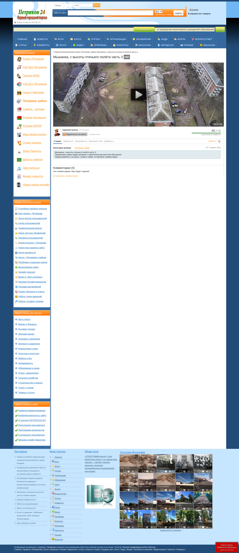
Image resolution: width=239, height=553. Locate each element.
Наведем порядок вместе (26, 500)
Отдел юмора (32, 142)
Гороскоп (171, 549)
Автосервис (90, 471)
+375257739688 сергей (95, 456)
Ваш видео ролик (34, 134)
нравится (212, 141)
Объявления (37, 549)
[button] (57, 141)
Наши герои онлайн (36, 184)
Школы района (33, 159)
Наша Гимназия (33, 92)
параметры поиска (163, 14)
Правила (26, 549)
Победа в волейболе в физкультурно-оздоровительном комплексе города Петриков (31, 460)
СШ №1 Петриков (34, 84)
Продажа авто (107, 549)
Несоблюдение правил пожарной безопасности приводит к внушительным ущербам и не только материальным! (31, 483)
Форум (129, 549)
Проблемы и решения (143, 549)
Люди (123, 549)
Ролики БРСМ (32, 125)
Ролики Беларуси (34, 117)
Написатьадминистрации (227, 547)
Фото (117, 549)
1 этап (109, 456)
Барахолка (72, 549)
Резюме (63, 549)
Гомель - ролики (34, 109)
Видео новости (33, 176)
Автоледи (98, 465)
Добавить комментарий (67, 176)
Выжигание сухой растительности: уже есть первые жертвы (30, 493)
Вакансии (54, 549)
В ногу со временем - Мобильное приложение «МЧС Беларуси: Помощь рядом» (30, 515)
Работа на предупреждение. (27, 504)
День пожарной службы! (26, 523)
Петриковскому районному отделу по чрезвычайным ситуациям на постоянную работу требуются (31, 471)
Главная (57, 52)
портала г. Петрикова (47, 547)
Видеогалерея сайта (71, 52)
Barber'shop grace (93, 459)
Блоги (46, 549)
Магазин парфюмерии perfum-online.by (139, 547)
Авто (93, 462)
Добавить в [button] (109, 141)
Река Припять (32, 151)
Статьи (81, 549)
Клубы (97, 549)
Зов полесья (31, 167)
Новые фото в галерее (170, 530)
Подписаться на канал (76, 134)
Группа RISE (31, 75)
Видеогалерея (160, 549)
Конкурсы (181, 549)
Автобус (98, 462)
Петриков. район (88, 52)
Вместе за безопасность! (26, 508)
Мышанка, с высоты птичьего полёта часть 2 (117, 52)
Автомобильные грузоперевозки (99, 468)
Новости (89, 549)
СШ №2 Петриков (34, 67)
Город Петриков (33, 58)
